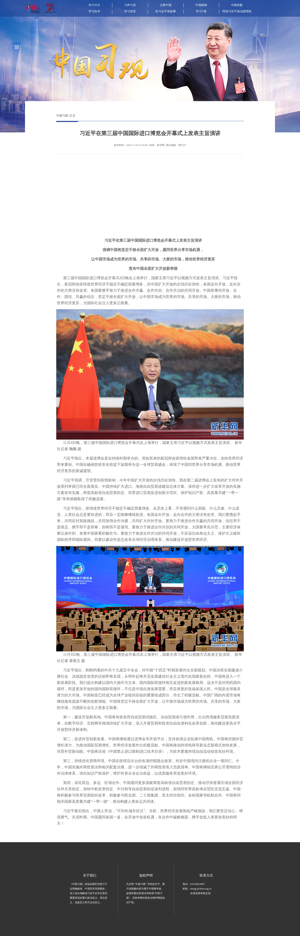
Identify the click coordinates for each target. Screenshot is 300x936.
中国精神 (201, 5)
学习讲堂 (130, 11)
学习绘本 (94, 11)
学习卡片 (94, 5)
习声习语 (130, 5)
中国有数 (237, 5)
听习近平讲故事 (165, 11)
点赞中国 (165, 5)
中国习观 (62, 115)
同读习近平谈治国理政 (236, 11)
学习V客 (201, 11)
